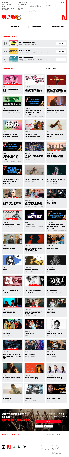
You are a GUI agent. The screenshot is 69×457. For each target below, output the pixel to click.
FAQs (19, 6)
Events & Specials (8, 8)
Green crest (14, 447)
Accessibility (22, 4)
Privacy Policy (55, 447)
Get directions (33, 11)
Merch (20, 10)
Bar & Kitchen (6, 4)
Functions (5, 10)
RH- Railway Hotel (19, 446)
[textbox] (56, 68)
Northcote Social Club (11, 17)
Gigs (3, 6)
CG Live (24, 447)
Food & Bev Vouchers (56, 453)
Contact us (21, 8)
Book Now (5, 2)
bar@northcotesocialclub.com (36, 9)
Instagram (48, 426)
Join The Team (22, 2)
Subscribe (48, 421)
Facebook (39, 426)
